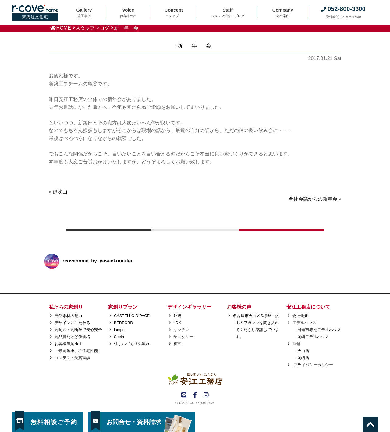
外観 (177, 315)
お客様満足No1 (68, 343)
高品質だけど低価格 (72, 336)
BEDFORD (123, 322)
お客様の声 (239, 306)
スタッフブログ (92, 27)
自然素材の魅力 (68, 315)
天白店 (303, 350)
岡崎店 (303, 357)
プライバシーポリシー (312, 364)
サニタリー (183, 336)
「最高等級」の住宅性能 (76, 350)
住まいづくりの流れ (132, 343)
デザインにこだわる (72, 322)
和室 (177, 343)
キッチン (181, 329)
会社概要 (300, 315)
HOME (63, 27)
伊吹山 (60, 191)
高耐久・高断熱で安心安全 (78, 329)
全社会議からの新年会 (313, 199)
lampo (119, 329)
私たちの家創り (66, 306)
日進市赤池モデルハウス (319, 329)
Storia (119, 336)
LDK (177, 322)
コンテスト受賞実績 (72, 357)
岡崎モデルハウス (313, 336)
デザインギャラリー (189, 306)
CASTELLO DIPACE (132, 315)
